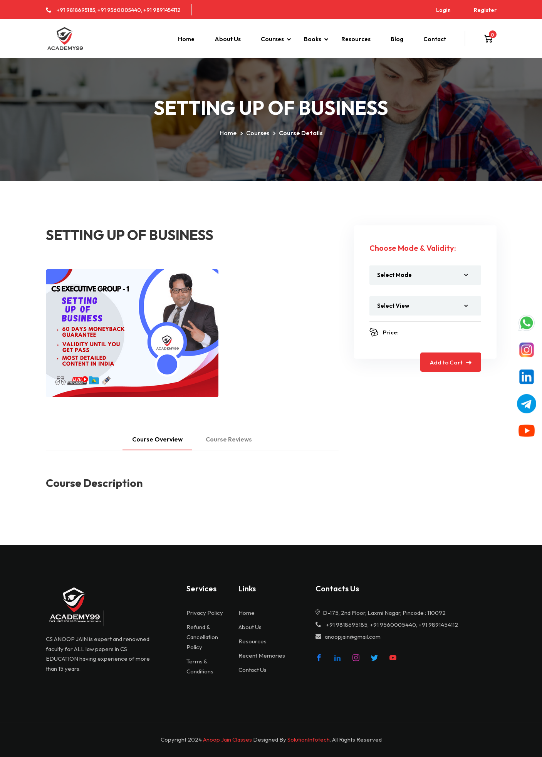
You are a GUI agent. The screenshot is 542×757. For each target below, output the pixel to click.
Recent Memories (261, 655)
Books (312, 39)
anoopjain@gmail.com (353, 636)
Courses (272, 39)
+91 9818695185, (76, 10)
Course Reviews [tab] (229, 439)
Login (443, 10)
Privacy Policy (204, 612)
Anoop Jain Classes (227, 739)
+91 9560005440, (119, 10)
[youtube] (392, 657)
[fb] (318, 657)
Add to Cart (451, 362)
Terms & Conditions (199, 666)
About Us (228, 39)
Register (485, 10)
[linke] (337, 657)
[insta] (355, 657)
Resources (356, 39)
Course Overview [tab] (157, 439)
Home (186, 39)
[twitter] (374, 657)
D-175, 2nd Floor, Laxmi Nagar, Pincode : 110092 (380, 612)
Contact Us (252, 669)
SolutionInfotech (308, 739)
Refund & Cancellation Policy (202, 637)
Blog (397, 39)
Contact (434, 39)
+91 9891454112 (161, 10)
